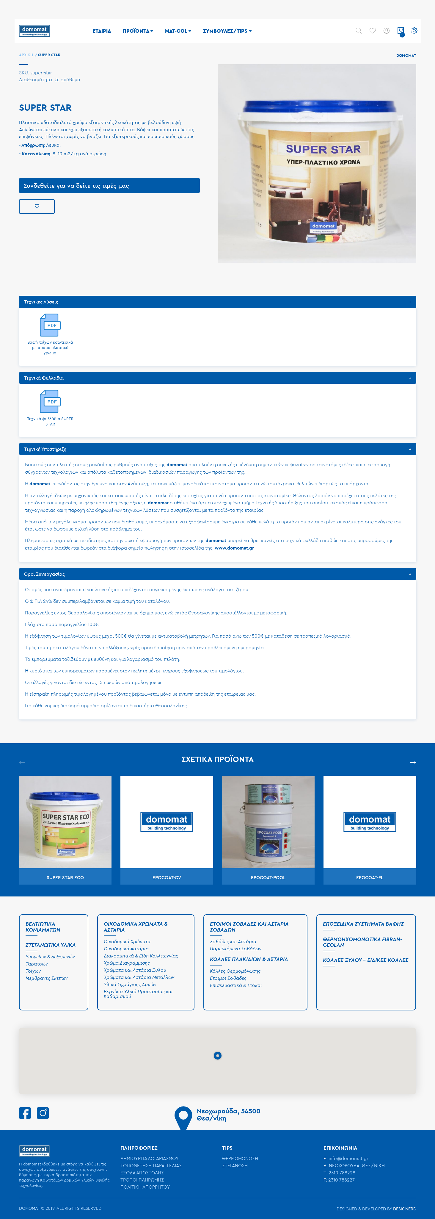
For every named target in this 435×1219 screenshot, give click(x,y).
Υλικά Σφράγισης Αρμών (130, 984)
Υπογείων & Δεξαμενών (50, 957)
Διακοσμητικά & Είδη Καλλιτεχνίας (141, 956)
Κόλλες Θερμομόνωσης (235, 971)
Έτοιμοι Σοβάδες (228, 978)
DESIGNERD (404, 1209)
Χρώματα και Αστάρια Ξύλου (135, 970)
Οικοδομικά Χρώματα (127, 941)
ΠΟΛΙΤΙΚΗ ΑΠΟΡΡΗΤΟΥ (145, 1187)
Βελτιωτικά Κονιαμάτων (43, 926)
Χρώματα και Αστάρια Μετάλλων (139, 977)
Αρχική (26, 54)
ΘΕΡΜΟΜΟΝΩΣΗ (240, 1158)
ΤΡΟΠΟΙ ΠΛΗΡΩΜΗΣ (142, 1180)
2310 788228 (342, 1173)
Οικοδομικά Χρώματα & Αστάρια (136, 926)
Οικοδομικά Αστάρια (126, 949)
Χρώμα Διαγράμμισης (127, 963)
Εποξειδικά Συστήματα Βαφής (363, 924)
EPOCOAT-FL (369, 877)
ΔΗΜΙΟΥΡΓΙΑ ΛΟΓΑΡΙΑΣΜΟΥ (149, 1158)
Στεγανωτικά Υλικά (51, 945)
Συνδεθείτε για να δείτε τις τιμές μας (76, 185)
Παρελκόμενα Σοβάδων (235, 949)
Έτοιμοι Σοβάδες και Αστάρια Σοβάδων (249, 926)
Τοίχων (33, 971)
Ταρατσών (37, 964)
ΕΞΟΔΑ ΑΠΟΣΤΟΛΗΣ (142, 1173)
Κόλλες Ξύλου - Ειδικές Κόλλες (365, 960)
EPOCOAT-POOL (268, 877)
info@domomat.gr (348, 1158)
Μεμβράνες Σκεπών (46, 978)
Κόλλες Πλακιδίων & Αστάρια (249, 959)
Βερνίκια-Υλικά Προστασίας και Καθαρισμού (138, 993)
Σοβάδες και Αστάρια (233, 941)
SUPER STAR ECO (65, 877)
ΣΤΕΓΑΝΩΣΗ (235, 1165)
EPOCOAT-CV (167, 877)
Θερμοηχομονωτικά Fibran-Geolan (362, 942)
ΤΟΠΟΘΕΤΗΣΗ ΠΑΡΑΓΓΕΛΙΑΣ (151, 1165)
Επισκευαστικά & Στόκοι (236, 985)
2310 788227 (341, 1180)
